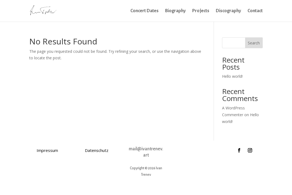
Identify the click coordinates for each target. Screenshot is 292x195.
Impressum (47, 150)
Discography (228, 11)
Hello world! (232, 76)
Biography (175, 11)
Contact (255, 11)
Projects (200, 11)
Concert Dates (144, 11)
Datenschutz (96, 150)
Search (254, 43)
